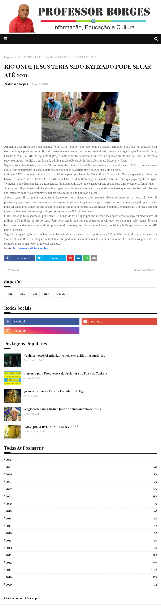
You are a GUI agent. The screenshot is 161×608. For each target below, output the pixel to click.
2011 (81, 570)
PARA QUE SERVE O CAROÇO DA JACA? (50, 427)
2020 (81, 504)
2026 (81, 460)
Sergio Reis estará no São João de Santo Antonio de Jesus (62, 409)
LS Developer (31, 598)
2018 (81, 518)
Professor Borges (16, 84)
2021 (81, 496)
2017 (81, 526)
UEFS (46, 294)
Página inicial (12, 57)
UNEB (34, 294)
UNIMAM (60, 294)
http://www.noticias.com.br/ (30, 248)
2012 (81, 562)
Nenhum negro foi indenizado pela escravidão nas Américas (64, 355)
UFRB (9, 294)
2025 (81, 467)
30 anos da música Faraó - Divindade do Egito (54, 391)
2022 (81, 489)
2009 (81, 584)
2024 (81, 474)
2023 (81, 482)
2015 (81, 540)
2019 (81, 511)
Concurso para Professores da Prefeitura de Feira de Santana (65, 373)
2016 (81, 533)
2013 (81, 555)
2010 (81, 577)
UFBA (21, 294)
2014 (81, 548)
